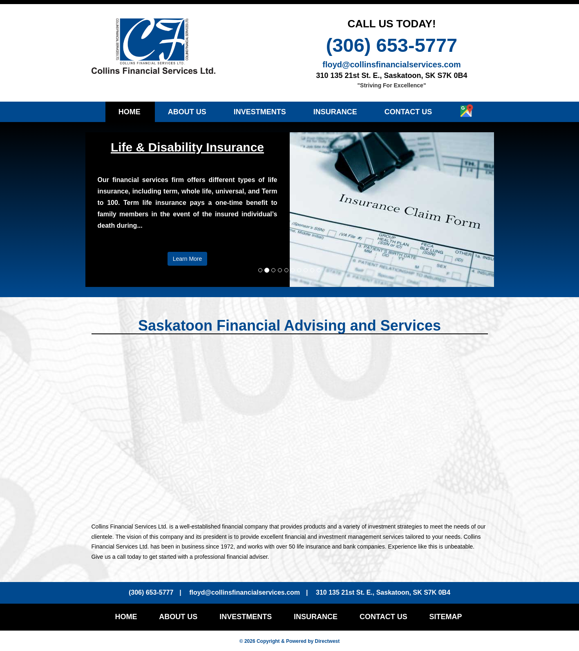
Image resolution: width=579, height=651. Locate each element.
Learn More (187, 259)
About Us (187, 112)
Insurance (335, 112)
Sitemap (445, 617)
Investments (260, 112)
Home (129, 112)
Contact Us (408, 112)
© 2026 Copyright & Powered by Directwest (289, 641)
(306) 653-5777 (391, 45)
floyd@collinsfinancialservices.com (391, 64)
